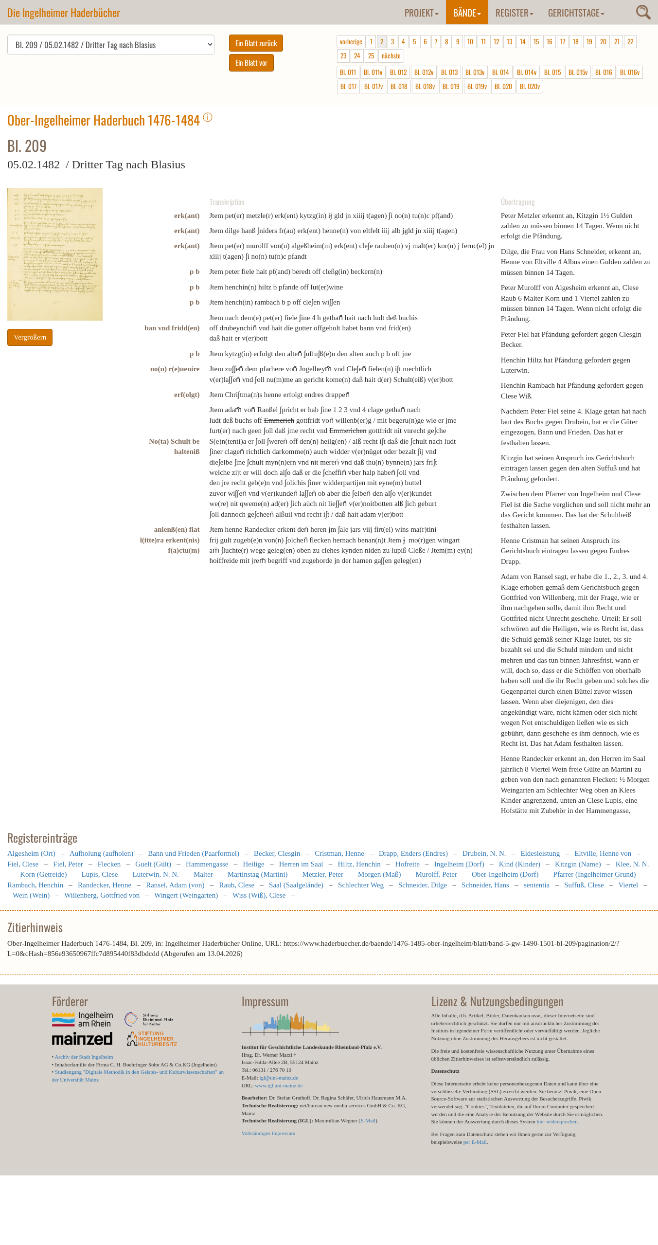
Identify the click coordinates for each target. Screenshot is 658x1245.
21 (617, 41)
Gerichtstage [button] (576, 12)
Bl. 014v (526, 72)
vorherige (351, 41)
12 (496, 41)
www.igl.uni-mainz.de (278, 1085)
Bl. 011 (348, 72)
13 (509, 41)
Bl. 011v (373, 72)
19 (589, 41)
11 (483, 41)
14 (523, 41)
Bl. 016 (603, 72)
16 (549, 41)
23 (343, 55)
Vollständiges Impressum (269, 1133)
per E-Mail (475, 1142)
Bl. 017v (373, 86)
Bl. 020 (503, 86)
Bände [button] (467, 12)
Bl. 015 (552, 72)
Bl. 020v (530, 86)
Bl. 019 (451, 86)
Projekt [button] (422, 12)
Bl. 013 (449, 72)
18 (576, 41)
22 (630, 41)
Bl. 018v (425, 86)
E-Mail (367, 1120)
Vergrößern (30, 337)
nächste (391, 55)
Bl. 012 (398, 72)
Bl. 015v (578, 72)
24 (357, 55)
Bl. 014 (500, 72)
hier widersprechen (557, 1121)
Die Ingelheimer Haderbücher (63, 12)
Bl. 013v (474, 72)
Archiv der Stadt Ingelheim (84, 1057)
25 (371, 55)
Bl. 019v (477, 86)
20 (603, 41)
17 (562, 41)
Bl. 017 (348, 86)
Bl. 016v (630, 72)
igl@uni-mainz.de (278, 1078)
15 (536, 41)
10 (470, 41)
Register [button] (515, 12)
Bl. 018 (399, 86)
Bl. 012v (423, 72)
